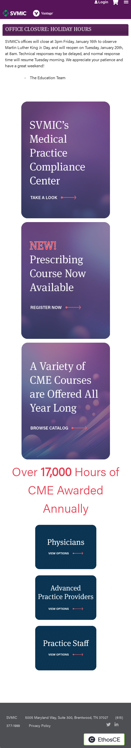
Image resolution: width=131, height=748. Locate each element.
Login (103, 2)
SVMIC (11, 717)
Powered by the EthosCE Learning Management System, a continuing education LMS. (104, 739)
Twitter (108, 725)
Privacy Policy (40, 725)
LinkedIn (117, 725)
